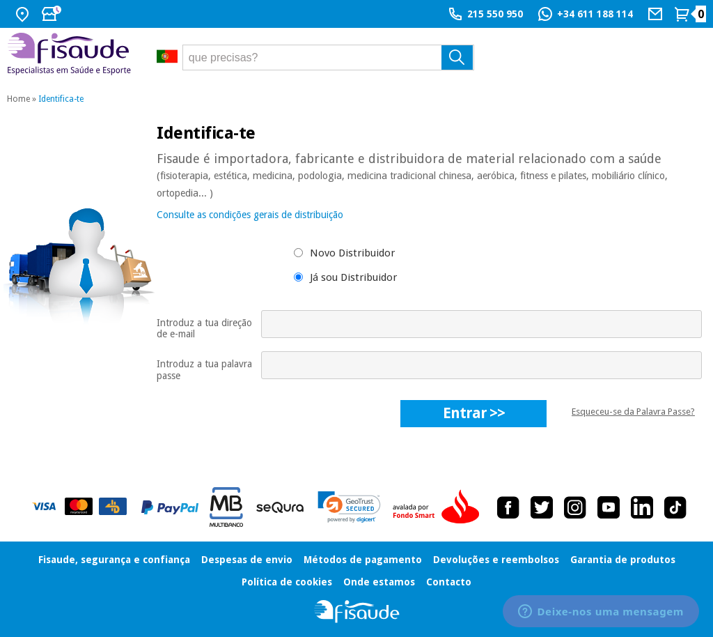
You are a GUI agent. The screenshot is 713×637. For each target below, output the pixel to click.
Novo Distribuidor (352, 253)
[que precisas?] (328, 57)
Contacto (448, 582)
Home (18, 99)
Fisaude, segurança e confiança (114, 559)
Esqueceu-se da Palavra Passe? (633, 411)
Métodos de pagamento (363, 559)
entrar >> (474, 413)
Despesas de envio (246, 559)
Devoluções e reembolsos (496, 559)
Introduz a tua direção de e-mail (204, 328)
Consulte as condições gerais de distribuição (250, 214)
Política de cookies (287, 582)
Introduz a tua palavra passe (204, 369)
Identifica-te (61, 99)
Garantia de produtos (622, 559)
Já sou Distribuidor (353, 277)
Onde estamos (379, 582)
